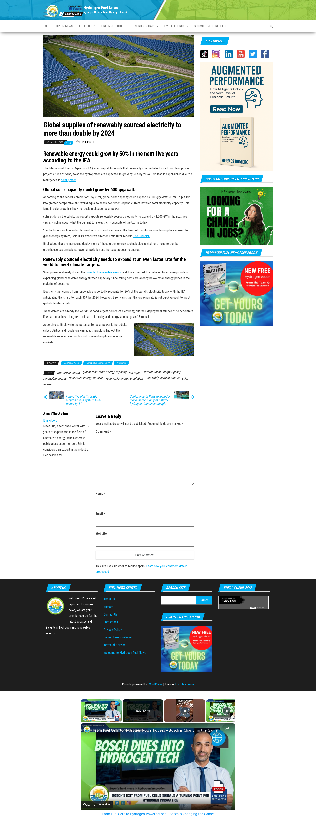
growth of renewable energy (104, 272)
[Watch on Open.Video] (97, 804)
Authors (108, 607)
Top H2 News (63, 26)
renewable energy (54, 378)
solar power (68, 180)
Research (121, 362)
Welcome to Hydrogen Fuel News (125, 653)
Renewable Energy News (97, 362)
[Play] (185, 711)
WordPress (155, 684)
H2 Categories (176, 26)
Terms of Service (115, 645)
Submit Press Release (118, 637)
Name (101, 494)
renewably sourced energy (162, 378)
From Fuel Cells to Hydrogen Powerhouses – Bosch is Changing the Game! (156, 730)
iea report (135, 373)
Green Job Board (113, 26)
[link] (87, 730)
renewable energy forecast (86, 378)
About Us (109, 599)
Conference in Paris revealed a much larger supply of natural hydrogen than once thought (150, 400)
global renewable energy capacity (104, 372)
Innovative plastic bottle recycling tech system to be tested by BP (83, 400)
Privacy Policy (113, 630)
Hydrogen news (71, 362)
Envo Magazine (184, 684)
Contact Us (110, 614)
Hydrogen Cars (145, 26)
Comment (103, 431)
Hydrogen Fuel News (100, 7)
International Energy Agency (162, 372)
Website (101, 533)
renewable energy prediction (124, 378)
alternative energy (68, 373)
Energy (253, 608)
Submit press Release (210, 26)
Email (100, 514)
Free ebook (87, 26)
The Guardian (141, 236)
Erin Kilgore (87, 142)
